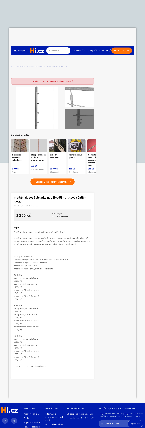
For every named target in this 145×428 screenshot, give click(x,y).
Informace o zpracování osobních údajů (54, 417)
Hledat (63, 33)
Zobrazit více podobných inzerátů (51, 179)
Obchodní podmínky (54, 424)
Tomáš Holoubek (61, 214)
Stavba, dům (21, 53)
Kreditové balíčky (31, 414)
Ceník (26, 418)
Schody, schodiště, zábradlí (55, 53)
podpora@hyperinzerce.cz (81, 414)
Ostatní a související (35, 53)
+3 (79, 108)
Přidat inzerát (125, 33)
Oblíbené (74, 33)
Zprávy (88, 33)
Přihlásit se (102, 33)
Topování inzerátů (32, 422)
